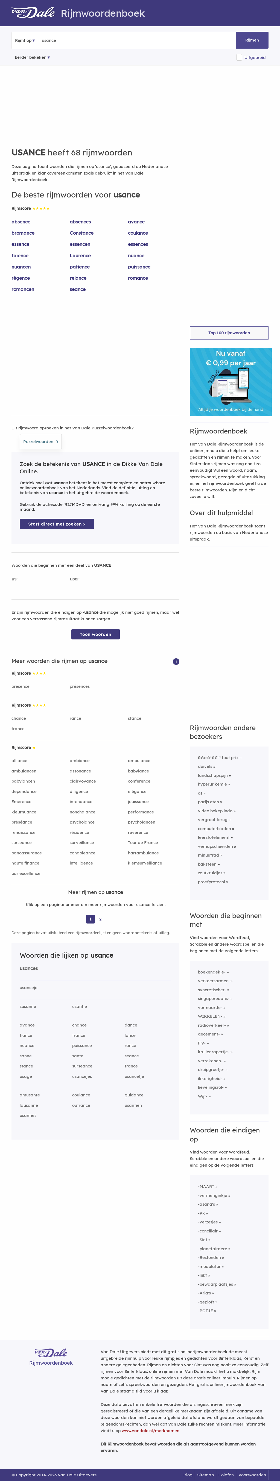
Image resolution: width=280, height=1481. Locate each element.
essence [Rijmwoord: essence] (20, 244)
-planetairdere (212, 1248)
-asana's (206, 1204)
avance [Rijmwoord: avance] (136, 222)
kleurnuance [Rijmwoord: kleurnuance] (23, 812)
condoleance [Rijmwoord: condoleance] (82, 852)
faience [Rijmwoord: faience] (19, 255)
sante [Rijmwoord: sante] (77, 1055)
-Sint (202, 1239)
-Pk (201, 1213)
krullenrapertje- (213, 1051)
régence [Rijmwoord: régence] (20, 278)
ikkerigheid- (210, 1078)
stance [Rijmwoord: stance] (134, 718)
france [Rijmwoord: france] (78, 1035)
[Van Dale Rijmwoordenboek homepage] (36, 13)
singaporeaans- (213, 998)
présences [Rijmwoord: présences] (80, 686)
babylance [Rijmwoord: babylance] (138, 771)
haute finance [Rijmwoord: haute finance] (25, 863)
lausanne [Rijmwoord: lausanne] (29, 1105)
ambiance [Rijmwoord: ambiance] (80, 760)
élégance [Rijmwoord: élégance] (137, 791)
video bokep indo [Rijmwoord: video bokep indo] (215, 810)
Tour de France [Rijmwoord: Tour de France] (143, 842)
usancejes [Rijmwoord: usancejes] (82, 1076)
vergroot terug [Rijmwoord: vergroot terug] (213, 819)
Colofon (226, 1474)
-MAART (206, 1186)
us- (14, 579)
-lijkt (202, 1275)
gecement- (209, 1034)
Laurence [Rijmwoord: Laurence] (80, 255)
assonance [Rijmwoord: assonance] (80, 771)
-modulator (209, 1266)
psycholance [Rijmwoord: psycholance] (82, 822)
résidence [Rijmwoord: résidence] (79, 832)
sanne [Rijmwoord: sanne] (26, 1055)
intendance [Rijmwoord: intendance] (81, 801)
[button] (176, 661)
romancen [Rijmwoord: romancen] (22, 289)
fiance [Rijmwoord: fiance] (26, 1035)
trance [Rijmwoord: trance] (18, 728)
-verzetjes (208, 1222)
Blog (187, 1474)
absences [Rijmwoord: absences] (80, 222)
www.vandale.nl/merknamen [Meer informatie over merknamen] (150, 1430)
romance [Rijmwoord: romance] (138, 278)
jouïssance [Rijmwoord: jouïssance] (138, 801)
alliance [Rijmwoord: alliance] (19, 760)
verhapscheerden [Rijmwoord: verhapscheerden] (215, 846)
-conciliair (208, 1231)
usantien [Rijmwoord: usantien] (133, 1105)
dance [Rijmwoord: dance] (131, 1025)
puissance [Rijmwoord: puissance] (139, 267)
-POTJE (205, 1310)
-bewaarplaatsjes (215, 1284)
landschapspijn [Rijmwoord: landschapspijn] (213, 775)
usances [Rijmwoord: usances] (29, 968)
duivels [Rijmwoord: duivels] (205, 766)
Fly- (202, 1043)
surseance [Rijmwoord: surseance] (21, 842)
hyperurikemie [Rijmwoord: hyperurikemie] (212, 784)
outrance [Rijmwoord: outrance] (81, 1105)
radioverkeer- (212, 1025)
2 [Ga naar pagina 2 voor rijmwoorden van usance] (100, 919)
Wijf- (203, 1096)
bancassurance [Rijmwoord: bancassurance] (26, 852)
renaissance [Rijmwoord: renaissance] (23, 832)
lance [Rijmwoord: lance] (130, 1035)
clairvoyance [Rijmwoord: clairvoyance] (83, 781)
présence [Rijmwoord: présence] (20, 686)
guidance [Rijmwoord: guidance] (134, 1095)
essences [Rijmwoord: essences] (138, 244)
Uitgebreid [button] (255, 57)
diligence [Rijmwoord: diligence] (79, 791)
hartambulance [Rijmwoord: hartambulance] (143, 852)
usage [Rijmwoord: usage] (26, 1076)
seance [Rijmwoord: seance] (78, 289)
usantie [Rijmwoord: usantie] (79, 1006)
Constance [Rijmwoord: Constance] (82, 233)
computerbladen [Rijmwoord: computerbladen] (214, 828)
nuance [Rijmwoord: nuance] (136, 255)
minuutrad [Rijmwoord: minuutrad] (208, 855)
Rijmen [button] (252, 40)
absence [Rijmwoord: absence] (20, 222)
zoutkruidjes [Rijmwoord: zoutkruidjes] (210, 872)
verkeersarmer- (213, 980)
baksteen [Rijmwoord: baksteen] (207, 864)
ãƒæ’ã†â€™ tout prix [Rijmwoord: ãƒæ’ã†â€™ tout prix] (218, 757)
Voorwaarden (252, 1474)
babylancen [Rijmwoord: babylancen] (23, 781)
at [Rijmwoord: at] (200, 793)
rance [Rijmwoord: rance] (75, 718)
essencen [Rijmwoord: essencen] (80, 244)
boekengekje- (212, 972)
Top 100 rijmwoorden (229, 332)
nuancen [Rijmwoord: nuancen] (21, 267)
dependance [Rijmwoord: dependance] (24, 791)
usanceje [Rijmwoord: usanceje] (28, 987)
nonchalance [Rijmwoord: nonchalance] (82, 812)
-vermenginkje (212, 1195)
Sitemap (205, 1474)
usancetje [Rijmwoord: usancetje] (134, 1076)
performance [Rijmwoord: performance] (141, 812)
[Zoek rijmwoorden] (68, 40)
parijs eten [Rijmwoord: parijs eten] (208, 801)
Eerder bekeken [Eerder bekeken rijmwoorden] (30, 57)
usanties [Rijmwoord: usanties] (28, 1115)
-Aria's (204, 1293)
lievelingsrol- (211, 1087)
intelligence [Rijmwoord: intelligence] (81, 863)
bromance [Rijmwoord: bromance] (22, 233)
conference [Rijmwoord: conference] (139, 781)
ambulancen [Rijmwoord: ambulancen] (23, 771)
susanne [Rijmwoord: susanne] (28, 1006)
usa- (75, 579)
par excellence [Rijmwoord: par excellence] (25, 873)
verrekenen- (210, 1060)
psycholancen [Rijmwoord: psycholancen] (141, 822)
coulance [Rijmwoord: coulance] (138, 233)
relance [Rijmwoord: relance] (78, 278)
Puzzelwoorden (40, 441)
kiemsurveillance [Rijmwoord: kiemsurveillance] (145, 863)
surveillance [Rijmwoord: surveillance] (82, 842)
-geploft (206, 1302)
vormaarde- (210, 1007)
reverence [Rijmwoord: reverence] (138, 832)
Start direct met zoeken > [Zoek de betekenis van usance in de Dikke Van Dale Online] (57, 524)
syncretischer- (212, 989)
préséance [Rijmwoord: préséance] (21, 822)
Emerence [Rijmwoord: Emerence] (21, 801)
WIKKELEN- (210, 1016)
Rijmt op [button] (23, 40)
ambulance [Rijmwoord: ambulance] (139, 760)
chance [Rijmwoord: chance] (18, 718)
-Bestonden (209, 1257)
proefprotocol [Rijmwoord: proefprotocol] (211, 881)
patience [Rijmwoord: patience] (80, 267)
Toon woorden (95, 634)
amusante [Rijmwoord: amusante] (30, 1095)
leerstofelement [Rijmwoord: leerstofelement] (214, 837)
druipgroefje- (211, 1069)
